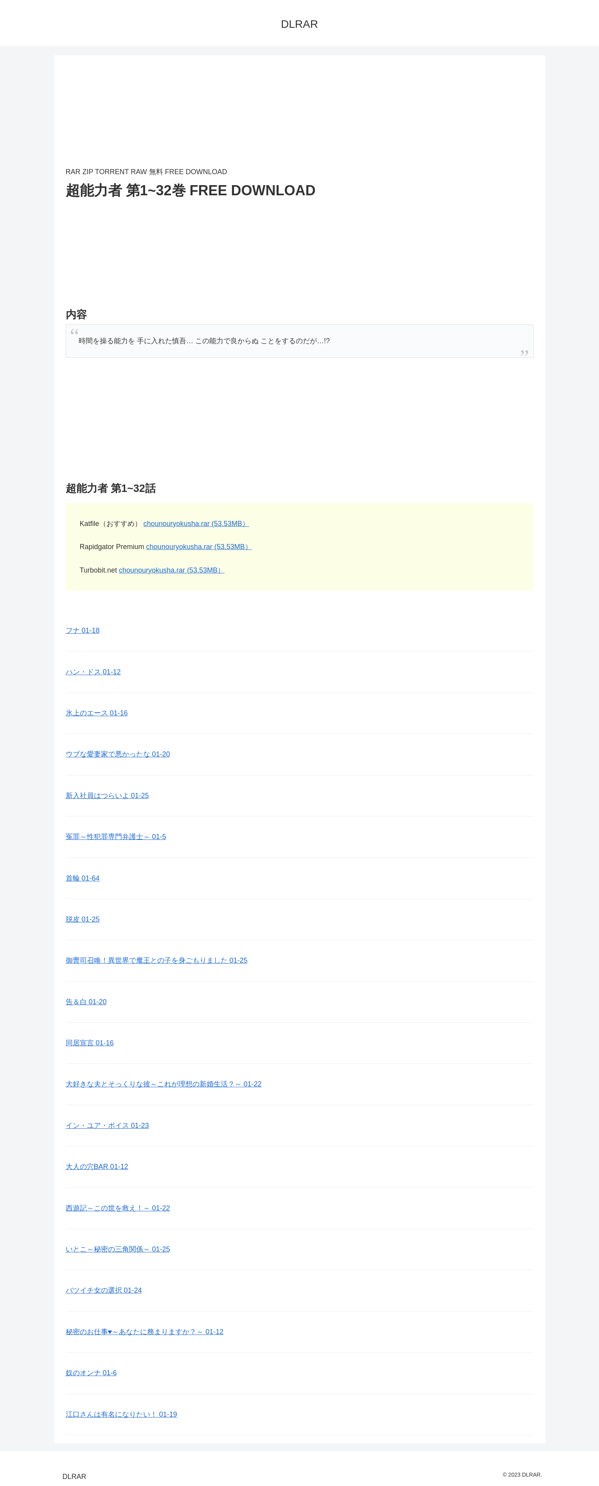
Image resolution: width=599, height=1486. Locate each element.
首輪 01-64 (83, 878)
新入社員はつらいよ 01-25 (107, 796)
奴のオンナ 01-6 (91, 1373)
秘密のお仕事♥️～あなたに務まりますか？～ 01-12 (145, 1332)
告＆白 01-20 (86, 1002)
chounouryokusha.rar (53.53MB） (196, 524)
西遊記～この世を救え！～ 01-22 (118, 1208)
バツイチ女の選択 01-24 (104, 1290)
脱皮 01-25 (83, 919)
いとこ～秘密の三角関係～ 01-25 (118, 1249)
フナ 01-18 (83, 630)
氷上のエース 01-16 (97, 713)
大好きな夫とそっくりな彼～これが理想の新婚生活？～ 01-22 (164, 1084)
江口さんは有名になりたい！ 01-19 (121, 1414)
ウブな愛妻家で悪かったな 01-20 (118, 754)
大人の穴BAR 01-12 (97, 1167)
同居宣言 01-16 (90, 1043)
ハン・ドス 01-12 (93, 672)
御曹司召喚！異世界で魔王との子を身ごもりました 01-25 (157, 960)
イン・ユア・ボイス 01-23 (107, 1125)
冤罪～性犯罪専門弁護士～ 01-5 (116, 837)
